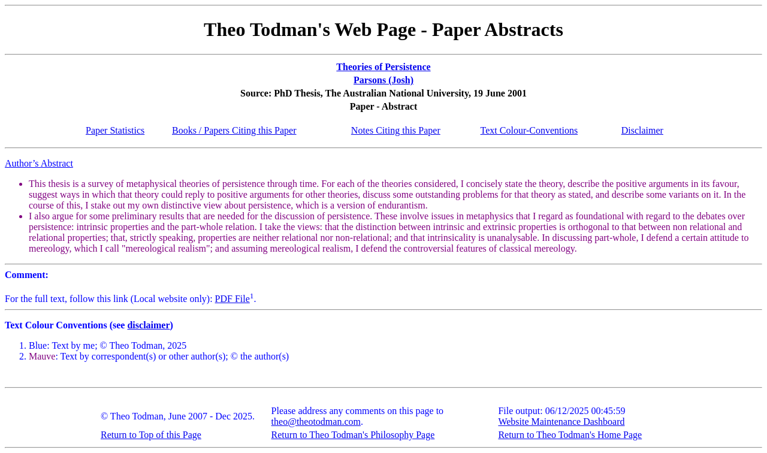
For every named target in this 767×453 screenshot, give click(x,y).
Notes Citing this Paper (395, 130)
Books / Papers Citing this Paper (234, 130)
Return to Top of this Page (151, 435)
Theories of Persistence (383, 67)
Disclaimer (642, 130)
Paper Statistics (115, 130)
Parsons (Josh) (383, 80)
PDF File (232, 299)
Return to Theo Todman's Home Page (570, 435)
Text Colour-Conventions (529, 130)
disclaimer (148, 325)
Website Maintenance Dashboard (561, 421)
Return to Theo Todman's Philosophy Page (353, 435)
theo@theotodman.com (316, 421)
